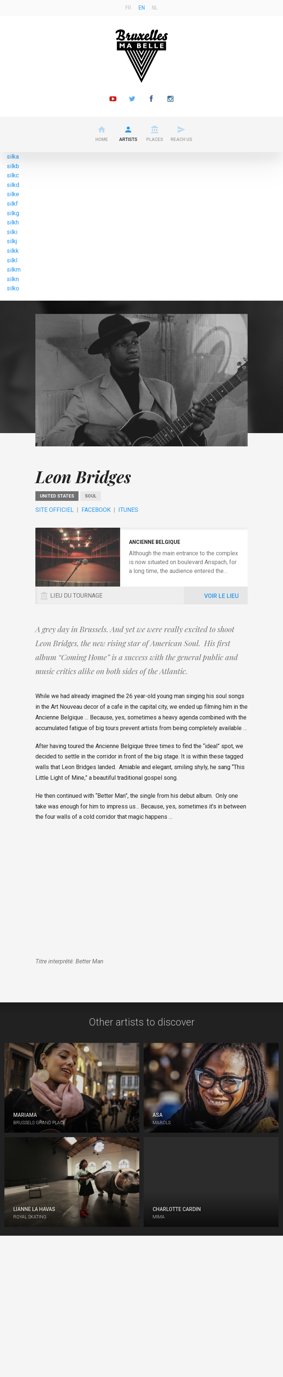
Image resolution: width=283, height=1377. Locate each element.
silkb (13, 166)
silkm (14, 269)
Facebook (96, 509)
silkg (13, 213)
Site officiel (54, 509)
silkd (13, 184)
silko (13, 288)
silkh (13, 222)
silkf (12, 203)
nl (155, 8)
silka (13, 156)
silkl (12, 260)
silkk (13, 250)
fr (128, 8)
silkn (13, 279)
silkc (13, 175)
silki (12, 232)
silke (13, 194)
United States (57, 496)
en (142, 8)
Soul (91, 496)
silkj (12, 241)
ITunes (128, 509)
